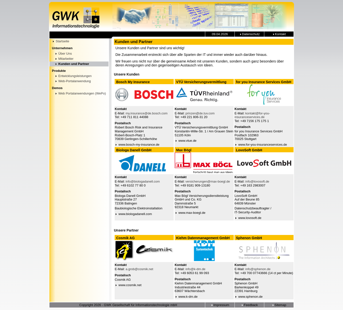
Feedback (249, 305)
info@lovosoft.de (257, 181)
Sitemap (279, 305)
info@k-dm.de (195, 269)
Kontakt (279, 34)
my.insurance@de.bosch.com (146, 113)
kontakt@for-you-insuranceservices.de (252, 115)
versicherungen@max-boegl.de (208, 181)
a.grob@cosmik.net (139, 269)
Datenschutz (249, 34)
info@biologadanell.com (142, 181)
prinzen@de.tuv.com (200, 113)
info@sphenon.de (257, 269)
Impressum (220, 305)
